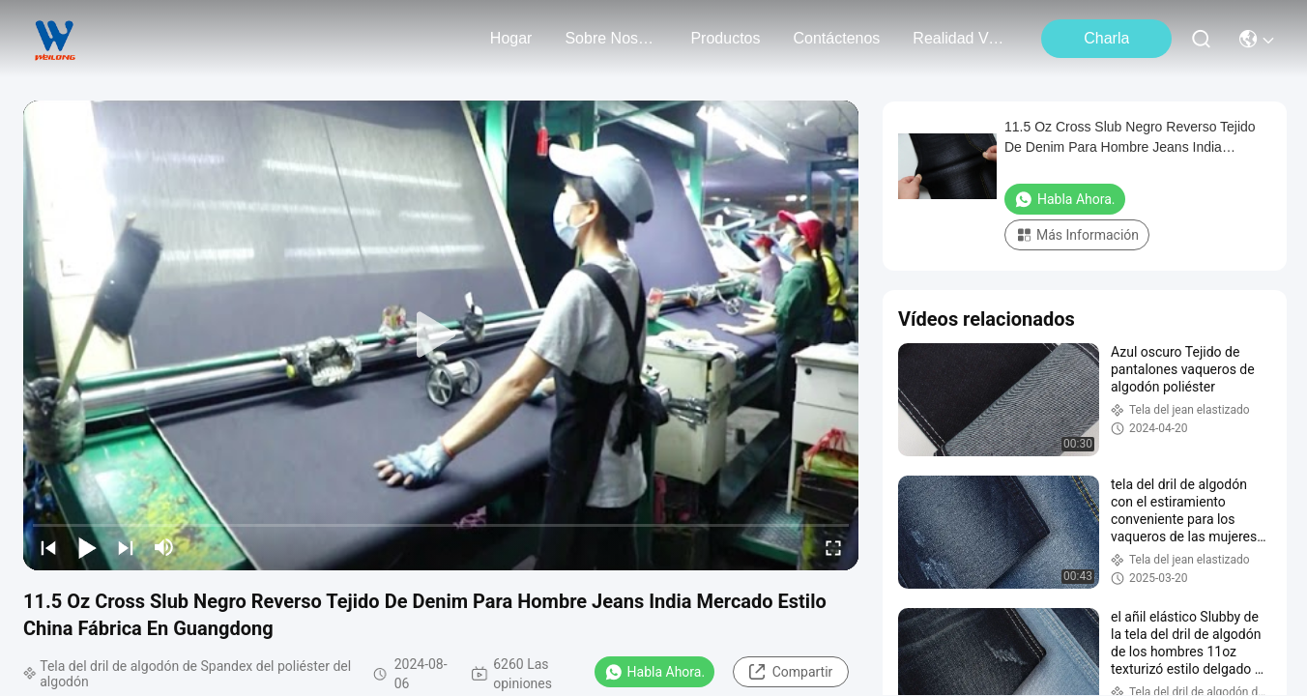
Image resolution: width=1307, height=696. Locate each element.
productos (725, 38)
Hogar (511, 38)
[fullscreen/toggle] (833, 547)
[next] (125, 547)
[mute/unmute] (164, 547)
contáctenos (836, 38)
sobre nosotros (611, 38)
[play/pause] (87, 547)
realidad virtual (959, 38)
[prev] (48, 547)
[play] (441, 335)
